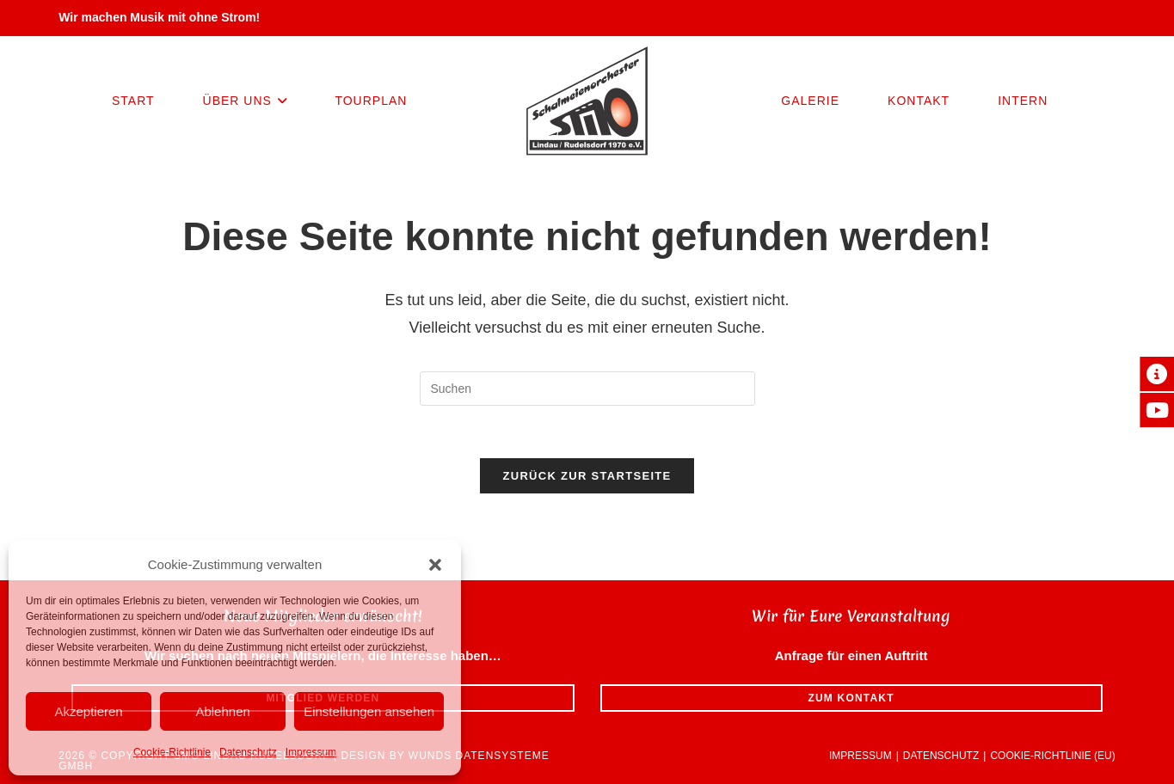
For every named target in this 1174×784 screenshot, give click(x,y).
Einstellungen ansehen (369, 711)
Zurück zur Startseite (586, 475)
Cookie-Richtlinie (172, 752)
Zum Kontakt (851, 698)
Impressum (311, 752)
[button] (435, 564)
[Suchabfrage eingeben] (587, 388)
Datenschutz (248, 752)
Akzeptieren (88, 711)
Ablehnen (222, 711)
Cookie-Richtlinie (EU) (1052, 756)
